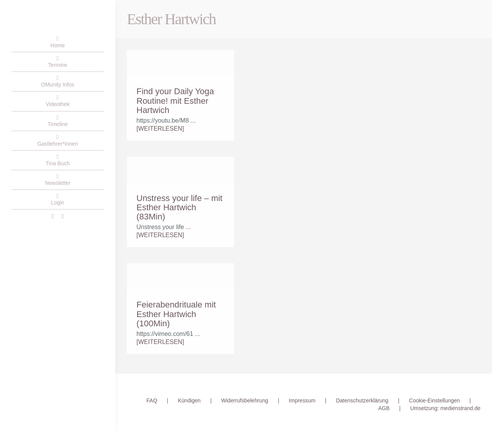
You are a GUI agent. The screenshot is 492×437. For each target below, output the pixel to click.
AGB (384, 408)
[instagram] (63, 216)
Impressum (302, 400)
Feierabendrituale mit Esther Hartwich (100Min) (176, 314)
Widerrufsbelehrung (244, 400)
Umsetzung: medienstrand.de (445, 408)
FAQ (151, 400)
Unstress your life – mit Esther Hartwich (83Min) (179, 207)
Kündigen (189, 400)
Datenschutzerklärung (362, 400)
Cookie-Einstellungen (434, 400)
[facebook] (53, 216)
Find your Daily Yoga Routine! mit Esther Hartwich (175, 100)
